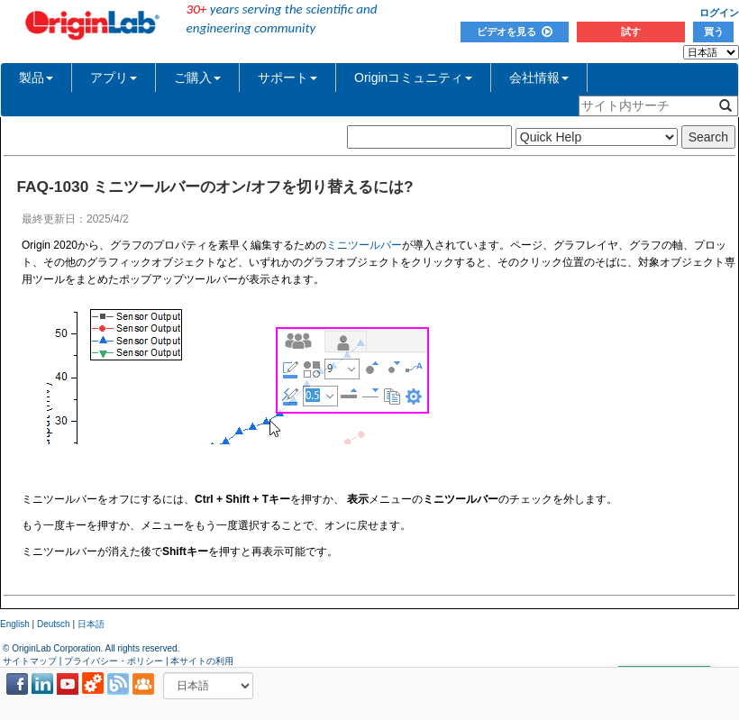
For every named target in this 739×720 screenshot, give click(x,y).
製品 (36, 77)
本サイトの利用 (201, 661)
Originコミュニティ (413, 77)
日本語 (91, 624)
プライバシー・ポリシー (113, 661)
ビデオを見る (514, 31)
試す (631, 31)
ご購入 (197, 77)
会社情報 (539, 77)
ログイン (719, 12)
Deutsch (53, 624)
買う (714, 31)
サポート (287, 77)
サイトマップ (30, 661)
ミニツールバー (364, 245)
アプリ (113, 77)
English (15, 624)
